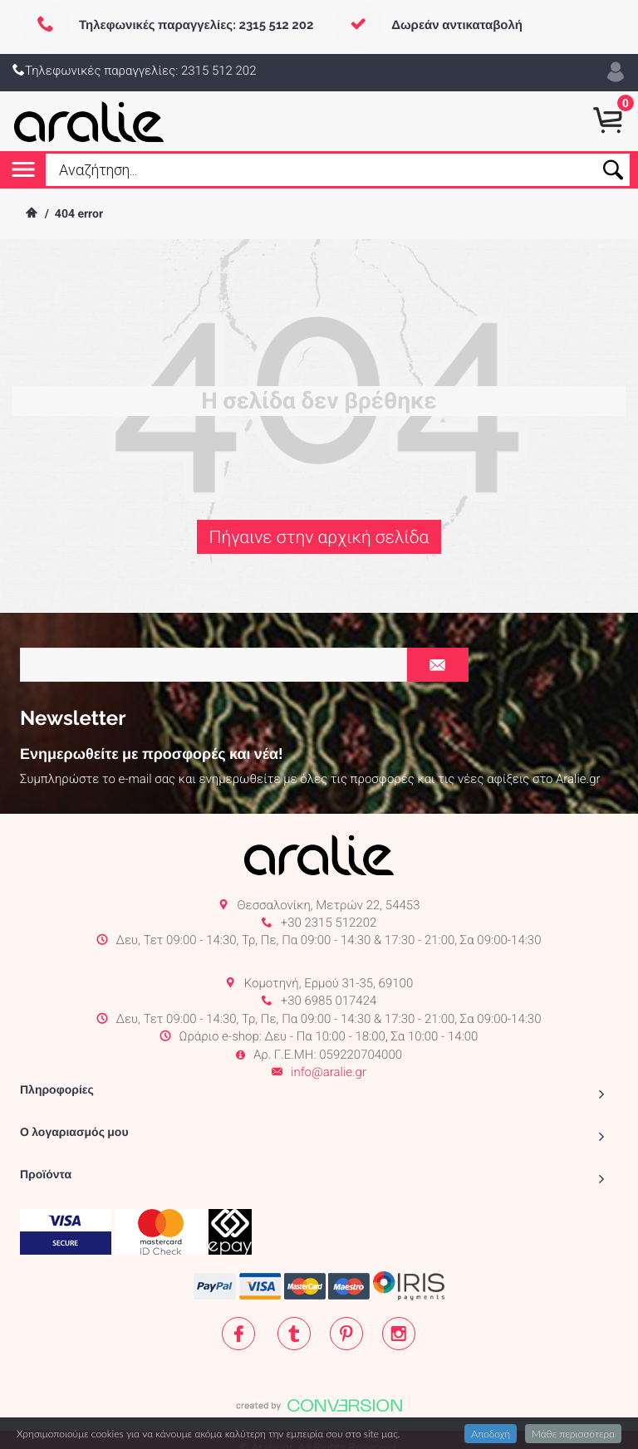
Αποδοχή (490, 1433)
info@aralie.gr (328, 1020)
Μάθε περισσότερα (573, 1433)
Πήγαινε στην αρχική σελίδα (319, 537)
